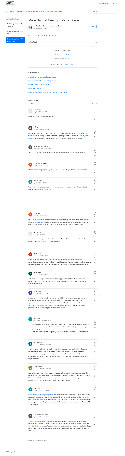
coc (85, 152)
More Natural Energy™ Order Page (15, 40)
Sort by (93, 103)
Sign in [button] (114, 3)
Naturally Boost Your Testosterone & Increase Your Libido (47, 92)
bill (86, 170)
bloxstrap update (34, 378)
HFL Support (10, 11)
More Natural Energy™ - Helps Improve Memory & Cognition (45, 11)
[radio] (57, 54)
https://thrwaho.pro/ (51, 327)
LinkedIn (35, 42)
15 (94, 42)
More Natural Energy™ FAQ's (15, 33)
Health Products (20, 11)
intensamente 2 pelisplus (42, 189)
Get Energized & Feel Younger (14, 25)
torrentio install (75, 354)
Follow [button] (92, 26)
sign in (35, 440)
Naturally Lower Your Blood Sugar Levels (42, 77)
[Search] (104, 11)
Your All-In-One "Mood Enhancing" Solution (42, 81)
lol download (39, 222)
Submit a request (104, 3)
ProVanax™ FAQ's (34, 88)
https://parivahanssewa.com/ (38, 305)
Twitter (32, 42)
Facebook (29, 42)
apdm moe (66, 259)
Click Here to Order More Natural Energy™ (42, 35)
